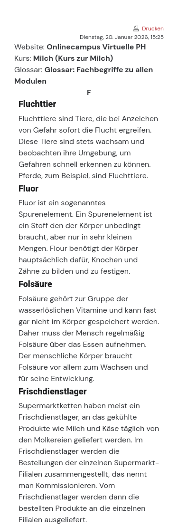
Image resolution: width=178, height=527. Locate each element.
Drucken (153, 28)
